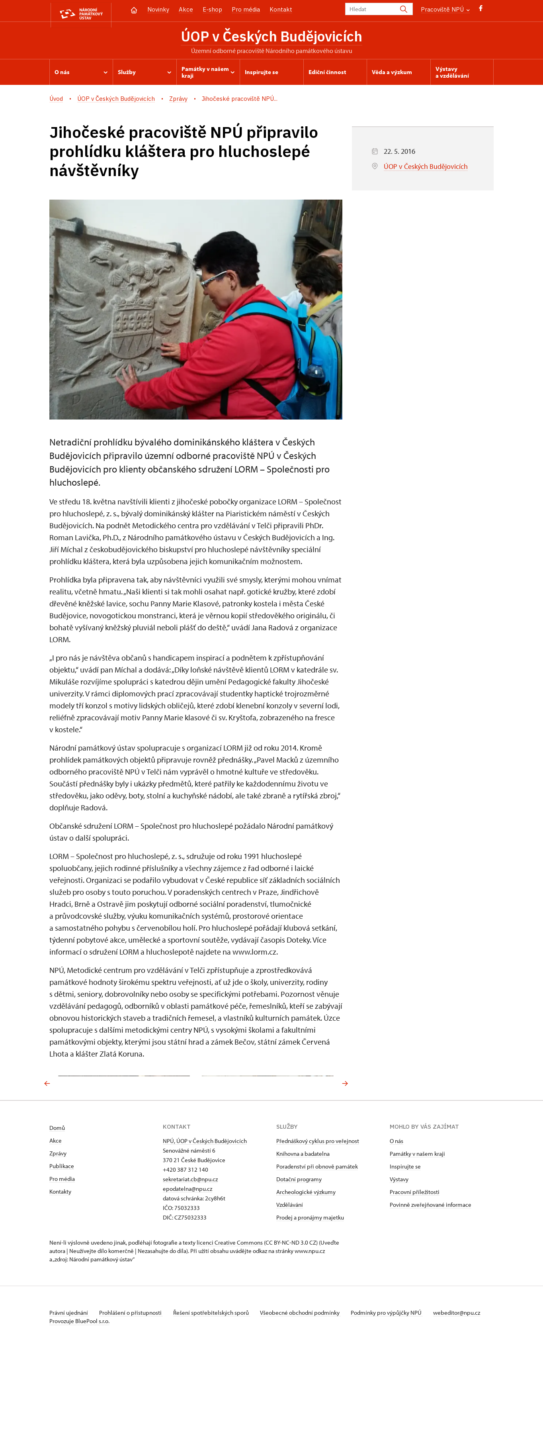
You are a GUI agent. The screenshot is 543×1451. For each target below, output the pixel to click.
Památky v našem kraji (417, 1249)
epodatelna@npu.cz (187, 1284)
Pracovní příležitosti (414, 1287)
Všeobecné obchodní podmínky (308, 1408)
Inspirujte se (405, 1261)
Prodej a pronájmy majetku (310, 1312)
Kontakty (60, 1286)
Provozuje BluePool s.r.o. (79, 1424)
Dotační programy (299, 1274)
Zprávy (57, 1248)
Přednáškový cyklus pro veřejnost (317, 1236)
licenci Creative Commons (230, 1337)
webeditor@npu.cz (72, 1416)
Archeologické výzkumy (306, 1287)
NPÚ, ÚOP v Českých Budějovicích (205, 1236)
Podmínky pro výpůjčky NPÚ (396, 1408)
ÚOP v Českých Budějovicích (272, 37)
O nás (396, 1236)
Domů (57, 1223)
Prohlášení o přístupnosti (134, 1408)
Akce (186, 9)
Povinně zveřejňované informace (430, 1300)
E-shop (212, 9)
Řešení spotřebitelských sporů (216, 1408)
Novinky (158, 9)
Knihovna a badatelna (303, 1249)
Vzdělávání (289, 1300)
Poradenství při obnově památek (317, 1261)
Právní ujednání (69, 1408)
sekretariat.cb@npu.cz (190, 1274)
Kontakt (281, 9)
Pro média (246, 9)
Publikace (61, 1261)
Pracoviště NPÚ (445, 9)
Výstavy (399, 1274)
